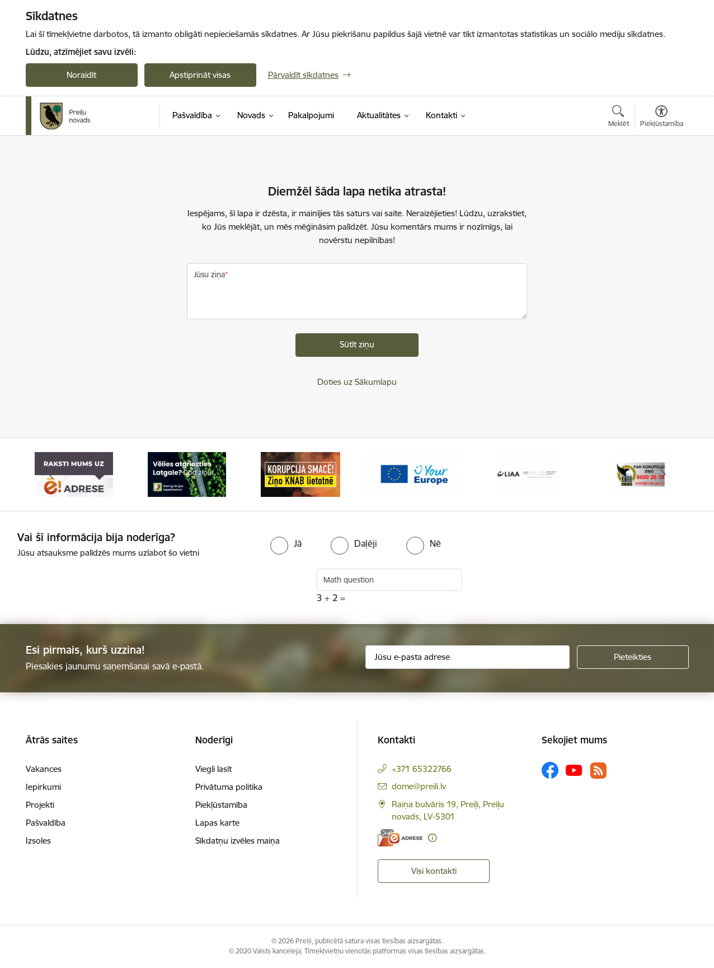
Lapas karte (217, 822)
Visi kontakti (434, 870)
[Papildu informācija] (432, 838)
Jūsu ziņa (209, 274)
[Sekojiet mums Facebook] (550, 770)
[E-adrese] (400, 838)
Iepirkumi (43, 786)
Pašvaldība (45, 822)
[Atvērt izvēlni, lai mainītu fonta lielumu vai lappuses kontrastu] (662, 117)
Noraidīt (81, 74)
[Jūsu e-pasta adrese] (467, 657)
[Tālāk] (663, 474)
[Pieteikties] (633, 657)
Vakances (44, 769)
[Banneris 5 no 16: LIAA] (527, 473)
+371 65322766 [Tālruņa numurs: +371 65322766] (422, 769)
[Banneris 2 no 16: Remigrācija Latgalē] (187, 473)
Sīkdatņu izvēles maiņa (237, 840)
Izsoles (38, 840)
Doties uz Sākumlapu (357, 381)
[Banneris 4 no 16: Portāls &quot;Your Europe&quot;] (413, 473)
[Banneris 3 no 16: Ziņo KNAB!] (300, 473)
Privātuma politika (228, 786)
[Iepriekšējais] (51, 474)
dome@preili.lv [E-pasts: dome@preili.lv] (419, 786)
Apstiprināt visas (200, 74)
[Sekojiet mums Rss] (598, 770)
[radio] (286, 543)
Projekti (40, 804)
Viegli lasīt (213, 769)
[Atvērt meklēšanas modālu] (619, 117)
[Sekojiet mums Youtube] (574, 769)
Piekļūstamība (221, 804)
